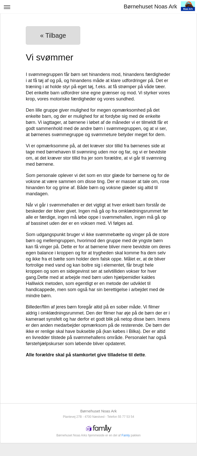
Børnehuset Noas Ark (150, 6)
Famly (126, 435)
